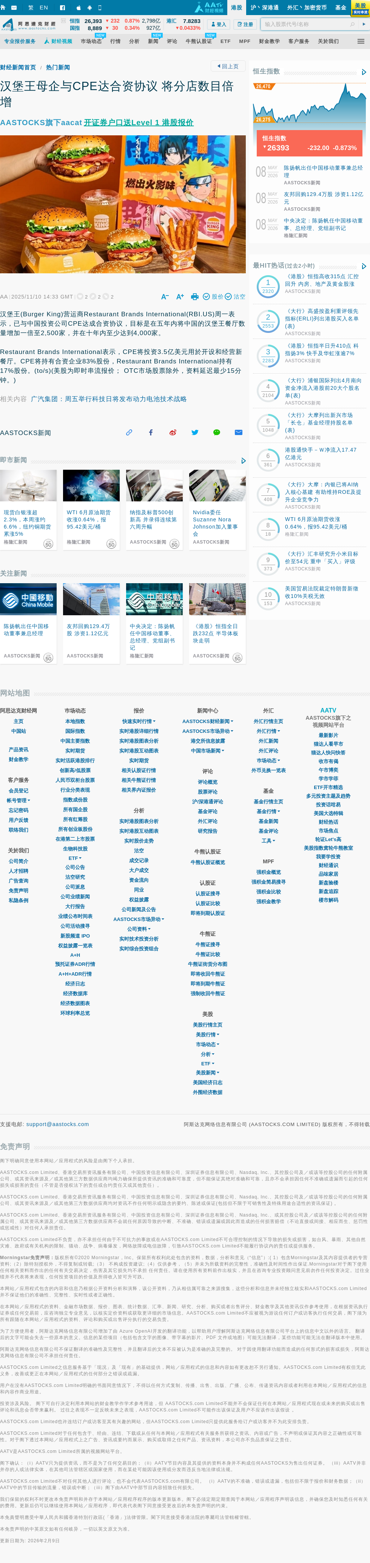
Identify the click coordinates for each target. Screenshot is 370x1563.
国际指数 (75, 731)
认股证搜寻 (208, 893)
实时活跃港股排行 (75, 760)
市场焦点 (328, 831)
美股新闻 (207, 1073)
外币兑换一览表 (268, 770)
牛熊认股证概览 (208, 862)
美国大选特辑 (328, 813)
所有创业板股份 (75, 829)
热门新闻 (58, 67)
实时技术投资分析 (139, 939)
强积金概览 (268, 872)
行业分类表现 (75, 790)
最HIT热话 (284, 265)
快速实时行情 (139, 721)
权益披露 (139, 900)
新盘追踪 (328, 891)
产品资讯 (18, 749)
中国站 (18, 731)
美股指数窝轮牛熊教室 (328, 848)
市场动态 (207, 1044)
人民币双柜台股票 (75, 780)
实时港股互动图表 (139, 751)
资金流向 (139, 880)
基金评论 (207, 811)
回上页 (228, 66)
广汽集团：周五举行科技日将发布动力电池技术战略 (109, 399)
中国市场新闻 (207, 751)
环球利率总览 (75, 1013)
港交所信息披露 (208, 741)
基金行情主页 (268, 801)
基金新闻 (268, 821)
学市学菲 (328, 779)
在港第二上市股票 (75, 839)
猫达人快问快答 (328, 752)
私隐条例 (18, 900)
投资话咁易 (328, 805)
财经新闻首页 (18, 67)
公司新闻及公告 (139, 909)
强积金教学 (268, 901)
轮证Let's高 (328, 839)
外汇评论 (207, 821)
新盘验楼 (328, 883)
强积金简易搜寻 (268, 882)
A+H (75, 955)
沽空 (139, 851)
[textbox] (315, 24)
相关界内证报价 (139, 790)
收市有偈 (328, 761)
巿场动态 (268, 760)
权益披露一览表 (75, 946)
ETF (75, 858)
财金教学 (18, 759)
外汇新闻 (268, 741)
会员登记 (18, 791)
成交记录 (139, 860)
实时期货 (75, 751)
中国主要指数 (75, 741)
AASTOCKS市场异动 (138, 919)
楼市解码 (328, 900)
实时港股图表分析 (139, 741)
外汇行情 (268, 731)
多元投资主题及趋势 (328, 796)
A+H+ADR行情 (75, 974)
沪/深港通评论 (207, 801)
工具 (268, 841)
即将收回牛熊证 (208, 974)
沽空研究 (75, 877)
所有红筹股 (75, 819)
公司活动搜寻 (75, 926)
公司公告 (75, 867)
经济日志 (75, 984)
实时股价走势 (139, 841)
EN (44, 7)
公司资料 (139, 929)
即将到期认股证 (208, 913)
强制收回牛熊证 (208, 993)
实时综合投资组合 (139, 949)
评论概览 (207, 782)
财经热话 (328, 822)
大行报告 (75, 906)
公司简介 (18, 861)
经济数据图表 (75, 1003)
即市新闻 (13, 460)
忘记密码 (18, 810)
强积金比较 (268, 892)
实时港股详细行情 (139, 731)
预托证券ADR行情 (75, 964)
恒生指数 (266, 71)
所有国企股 (75, 809)
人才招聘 (18, 871)
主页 (18, 721)
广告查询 (18, 881)
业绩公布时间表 (75, 916)
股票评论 (207, 792)
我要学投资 (328, 857)
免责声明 (18, 890)
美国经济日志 (207, 1082)
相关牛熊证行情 (139, 780)
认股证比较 (208, 903)
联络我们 (18, 830)
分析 (207, 1054)
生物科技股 (75, 849)
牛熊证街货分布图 (207, 964)
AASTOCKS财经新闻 (207, 721)
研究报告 (207, 831)
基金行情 (268, 811)
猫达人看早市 (328, 744)
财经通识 (328, 865)
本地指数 (75, 721)
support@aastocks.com (57, 1124)
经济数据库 (75, 993)
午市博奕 (328, 770)
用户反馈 (18, 820)
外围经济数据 (207, 1092)
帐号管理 (18, 800)
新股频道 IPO (75, 936)
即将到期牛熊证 (208, 984)
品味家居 (328, 874)
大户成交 (139, 870)
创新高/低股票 (75, 770)
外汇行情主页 (268, 721)
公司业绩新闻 (75, 896)
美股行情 (207, 1034)
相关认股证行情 (139, 770)
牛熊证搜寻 (208, 944)
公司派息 (75, 887)
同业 (139, 890)
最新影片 (328, 735)
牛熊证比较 (208, 954)
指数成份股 (75, 800)
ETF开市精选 (328, 787)
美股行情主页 (207, 1025)
